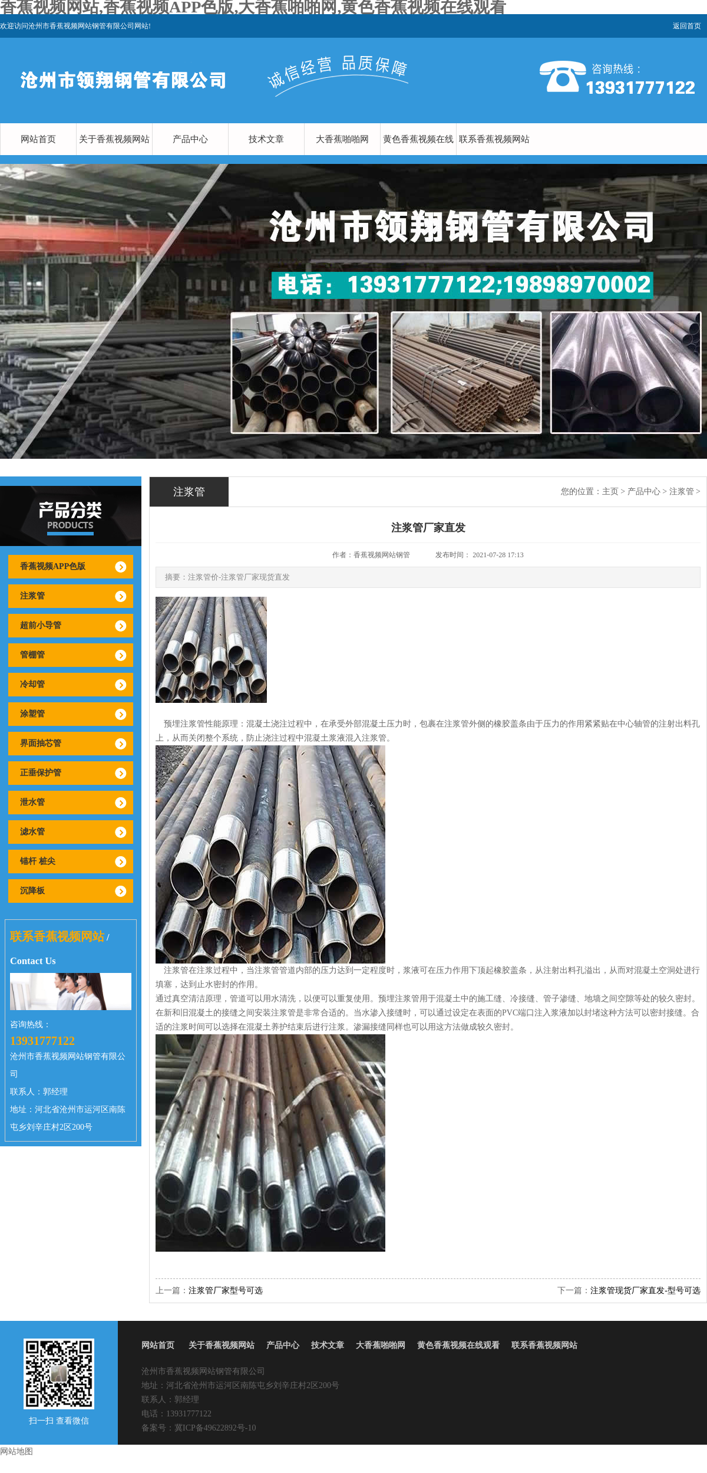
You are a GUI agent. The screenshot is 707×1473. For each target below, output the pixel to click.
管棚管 (32, 654)
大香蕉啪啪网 (342, 139)
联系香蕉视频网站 (494, 139)
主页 (610, 491)
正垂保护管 (40, 772)
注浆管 (32, 595)
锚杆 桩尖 (37, 861)
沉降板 (32, 890)
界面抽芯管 (40, 743)
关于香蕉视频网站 (114, 139)
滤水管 (32, 831)
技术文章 (266, 139)
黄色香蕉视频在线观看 (418, 155)
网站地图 (16, 1451)
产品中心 (190, 139)
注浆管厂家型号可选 (226, 1290)
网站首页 (38, 139)
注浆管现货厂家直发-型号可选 (645, 1290)
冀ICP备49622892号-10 (215, 1427)
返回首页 (687, 26)
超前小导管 (40, 625)
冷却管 (32, 684)
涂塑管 (32, 713)
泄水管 (32, 802)
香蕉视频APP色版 (52, 566)
